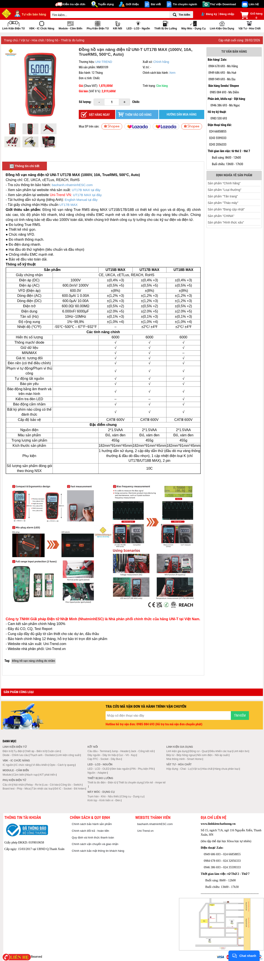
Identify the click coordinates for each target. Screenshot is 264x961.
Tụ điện (18, 751)
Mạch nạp (32, 774)
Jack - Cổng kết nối (142, 751)
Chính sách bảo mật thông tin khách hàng (98, 850)
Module (7, 774)
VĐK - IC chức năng (41, 25)
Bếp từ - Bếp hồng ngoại (180, 755)
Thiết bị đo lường (165, 25)
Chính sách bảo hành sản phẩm (92, 824)
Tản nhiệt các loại (42, 788)
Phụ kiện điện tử (97, 25)
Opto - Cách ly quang (62, 764)
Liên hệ (254, 4)
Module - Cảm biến (70, 25)
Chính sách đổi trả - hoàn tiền (90, 830)
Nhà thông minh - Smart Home (184, 759)
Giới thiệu (132, 4)
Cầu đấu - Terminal (98, 751)
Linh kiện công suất (68, 755)
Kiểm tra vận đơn (73, 4)
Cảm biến (18, 774)
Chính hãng (161, 62)
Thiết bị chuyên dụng (130, 782)
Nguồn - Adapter (97, 772)
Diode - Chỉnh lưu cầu (15, 755)
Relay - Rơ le (33, 784)
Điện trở (7, 751)
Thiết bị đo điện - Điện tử (102, 782)
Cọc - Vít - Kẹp (127, 755)
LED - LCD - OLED (98, 768)
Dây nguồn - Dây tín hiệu (102, 755)
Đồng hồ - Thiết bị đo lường (65, 40)
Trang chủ (11, 40)
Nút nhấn (19, 784)
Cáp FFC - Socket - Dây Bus (104, 759)
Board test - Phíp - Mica (16, 788)
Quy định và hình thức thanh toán (93, 837)
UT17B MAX (68, 205)
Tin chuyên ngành (185, 4)
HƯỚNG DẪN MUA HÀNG (182, 114)
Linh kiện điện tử (13, 25)
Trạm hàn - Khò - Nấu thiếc (103, 796)
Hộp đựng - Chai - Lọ (178, 768)
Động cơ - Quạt (198, 751)
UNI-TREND (103, 62)
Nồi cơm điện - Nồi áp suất (212, 755)
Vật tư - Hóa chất (249, 25)
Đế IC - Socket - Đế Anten (70, 788)
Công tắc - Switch (71, 784)
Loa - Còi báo (51, 784)
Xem (172, 72)
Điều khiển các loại (220, 751)
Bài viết (156, 4)
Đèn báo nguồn (120, 768)
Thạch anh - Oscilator (42, 755)
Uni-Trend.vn (145, 830)
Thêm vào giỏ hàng (138, 114)
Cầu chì (7, 784)
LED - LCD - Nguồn (138, 25)
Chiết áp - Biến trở (35, 751)
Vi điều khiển (40, 764)
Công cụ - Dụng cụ (132, 796)
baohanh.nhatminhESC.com (72, 185)
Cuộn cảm (54, 751)
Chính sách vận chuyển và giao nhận (95, 844)
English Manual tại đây (81, 200)
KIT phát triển (47, 774)
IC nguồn (8, 764)
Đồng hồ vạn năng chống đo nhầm (33, 660)
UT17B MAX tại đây (86, 190)
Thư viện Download (223, 4)
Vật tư (196, 768)
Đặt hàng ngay (99, 114)
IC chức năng (23, 764)
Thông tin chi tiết (24, 166)
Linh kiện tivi (240, 751)
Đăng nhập (226, 14)
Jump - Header (120, 751)
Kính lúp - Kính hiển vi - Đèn (103, 800)
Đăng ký (209, 14)
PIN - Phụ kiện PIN (142, 768)
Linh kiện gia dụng (222, 25)
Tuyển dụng (106, 4)
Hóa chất (207, 768)
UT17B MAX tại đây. (87, 195)
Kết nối (117, 25)
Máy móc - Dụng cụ (193, 25)
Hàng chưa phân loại (226, 768)
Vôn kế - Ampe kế (155, 782)
